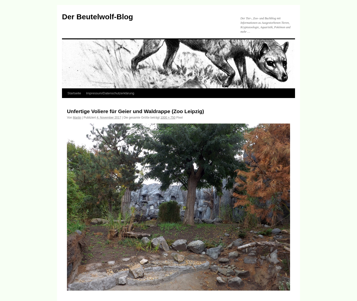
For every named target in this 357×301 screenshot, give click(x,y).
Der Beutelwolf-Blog (97, 17)
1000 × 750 (167, 117)
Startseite (74, 93)
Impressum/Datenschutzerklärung (110, 93)
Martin (77, 117)
